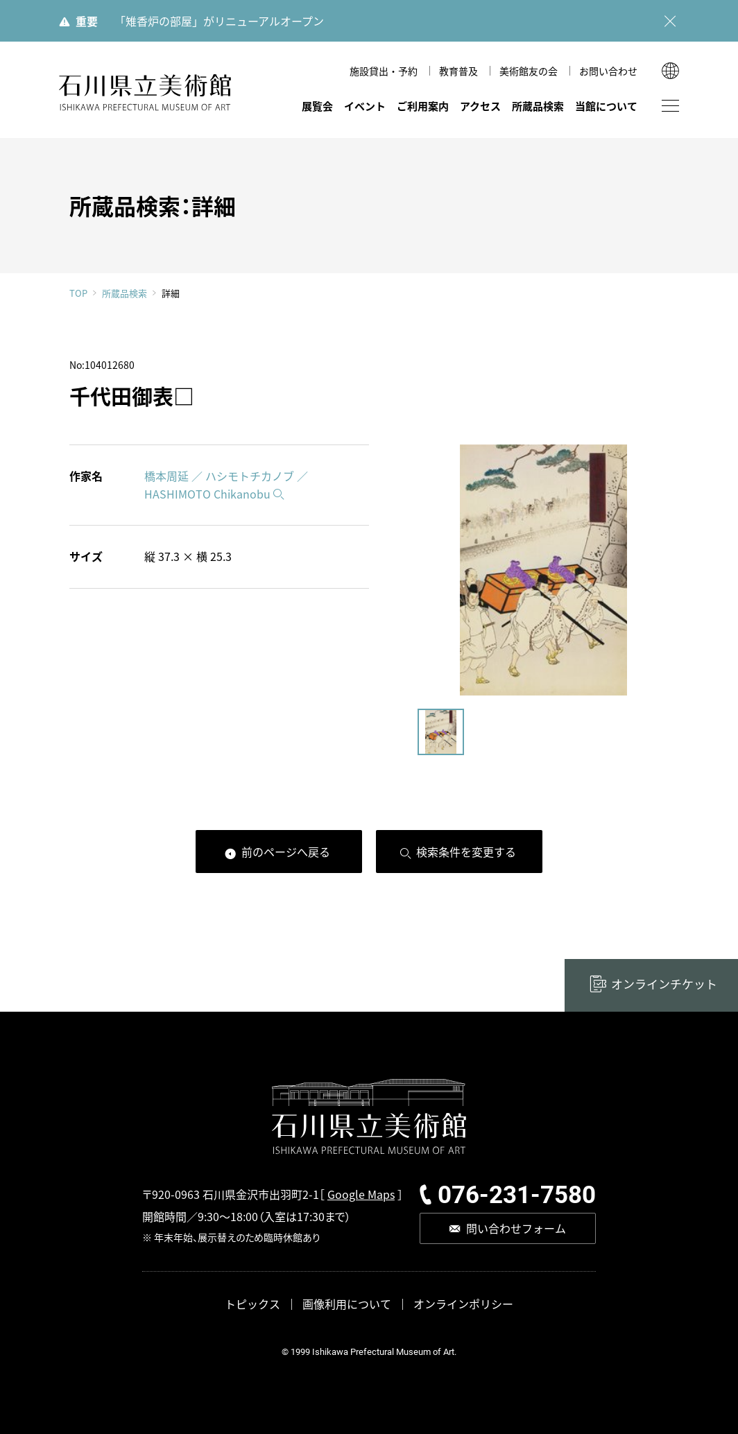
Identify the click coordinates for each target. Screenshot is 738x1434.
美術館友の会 (528, 71)
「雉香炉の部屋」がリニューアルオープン (219, 20)
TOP (78, 292)
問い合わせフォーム (516, 1228)
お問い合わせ (608, 71)
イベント (365, 105)
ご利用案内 (423, 105)
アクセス (480, 105)
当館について (606, 105)
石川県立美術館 (145, 92)
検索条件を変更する (466, 851)
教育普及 (458, 71)
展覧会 (317, 105)
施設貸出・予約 (384, 71)
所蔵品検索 (538, 105)
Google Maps (361, 1194)
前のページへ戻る (285, 851)
